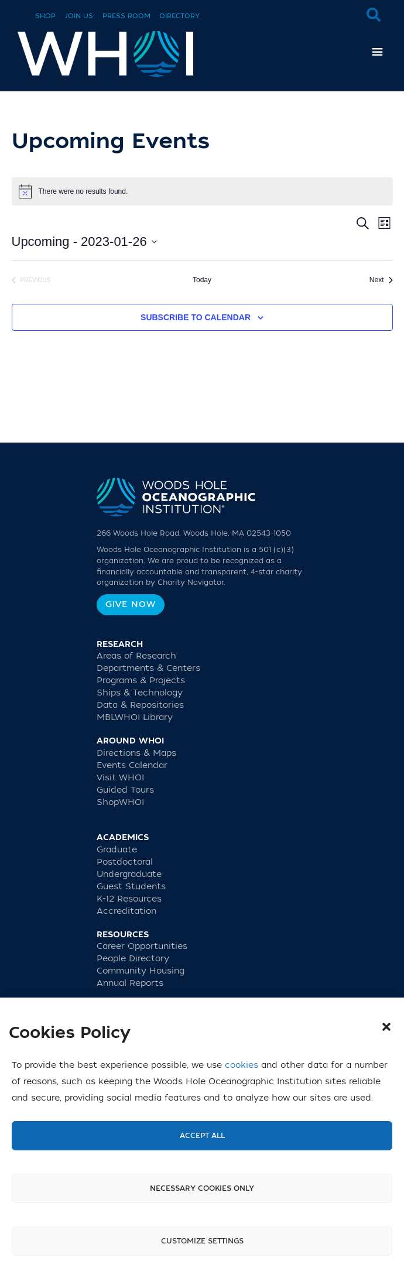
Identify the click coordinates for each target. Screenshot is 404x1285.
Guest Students (131, 886)
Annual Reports (130, 983)
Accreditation (126, 911)
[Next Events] (381, 280)
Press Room (126, 16)
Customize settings (202, 1241)
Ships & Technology (140, 692)
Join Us (79, 16)
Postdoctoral (125, 862)
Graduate (117, 849)
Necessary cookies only (202, 1188)
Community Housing (140, 970)
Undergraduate (129, 874)
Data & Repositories (140, 705)
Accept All (202, 1135)
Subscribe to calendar (196, 317)
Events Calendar (132, 765)
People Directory (133, 958)
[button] (386, 1027)
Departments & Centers (148, 668)
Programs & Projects (141, 680)
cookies (241, 1065)
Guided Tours (125, 790)
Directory (180, 16)
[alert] (202, 191)
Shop (45, 16)
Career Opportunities (142, 946)
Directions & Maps (136, 753)
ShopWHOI (120, 802)
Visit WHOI (120, 777)
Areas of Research (136, 656)
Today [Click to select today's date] (202, 280)
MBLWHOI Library (135, 717)
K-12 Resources (129, 898)
